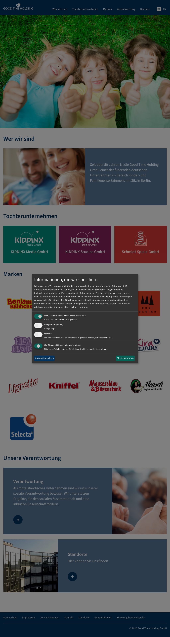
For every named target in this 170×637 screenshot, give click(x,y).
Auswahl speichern (44, 358)
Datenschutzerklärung (76, 307)
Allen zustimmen (125, 358)
